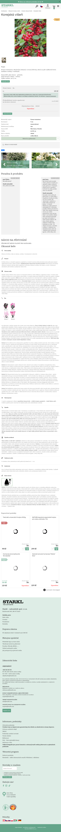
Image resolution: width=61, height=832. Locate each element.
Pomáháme (5, 621)
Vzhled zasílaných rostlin (9, 648)
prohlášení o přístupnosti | (29, 827)
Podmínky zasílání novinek (10, 733)
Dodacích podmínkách (51, 96)
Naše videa (5, 617)
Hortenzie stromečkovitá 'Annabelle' (11, 555)
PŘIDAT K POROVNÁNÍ (11, 144)
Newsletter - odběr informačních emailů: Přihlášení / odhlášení (20, 757)
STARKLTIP (3, 523)
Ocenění (4, 619)
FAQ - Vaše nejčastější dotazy (10, 740)
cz (41, 6)
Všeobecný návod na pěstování (11, 644)
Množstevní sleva (4, 560)
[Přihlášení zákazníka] (47, 6)
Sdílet (3, 150)
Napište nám (6, 710)
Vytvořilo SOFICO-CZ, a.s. (31, 828)
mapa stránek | (18, 827)
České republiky (11, 796)
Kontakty (5, 624)
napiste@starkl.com (8, 696)
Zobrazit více (5, 81)
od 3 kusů (4, 580)
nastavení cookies (41, 827)
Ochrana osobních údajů (9, 729)
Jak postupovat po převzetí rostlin (12, 650)
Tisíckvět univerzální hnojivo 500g (14, 517)
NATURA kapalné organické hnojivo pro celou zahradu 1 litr (44, 518)
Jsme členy (10, 793)
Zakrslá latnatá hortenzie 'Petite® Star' (43, 555)
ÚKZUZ (4, 731)
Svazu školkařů (11, 795)
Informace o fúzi (7, 742)
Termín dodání (6, 736)
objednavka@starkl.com (9, 675)
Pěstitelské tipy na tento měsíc (11, 641)
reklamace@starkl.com (9, 690)
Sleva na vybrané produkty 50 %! (30, 2)
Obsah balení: (25, 544)
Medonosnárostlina (57, 19)
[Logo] (7, 6)
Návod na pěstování (29, 138)
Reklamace (5, 738)
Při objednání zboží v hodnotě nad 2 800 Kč (14, 633)
